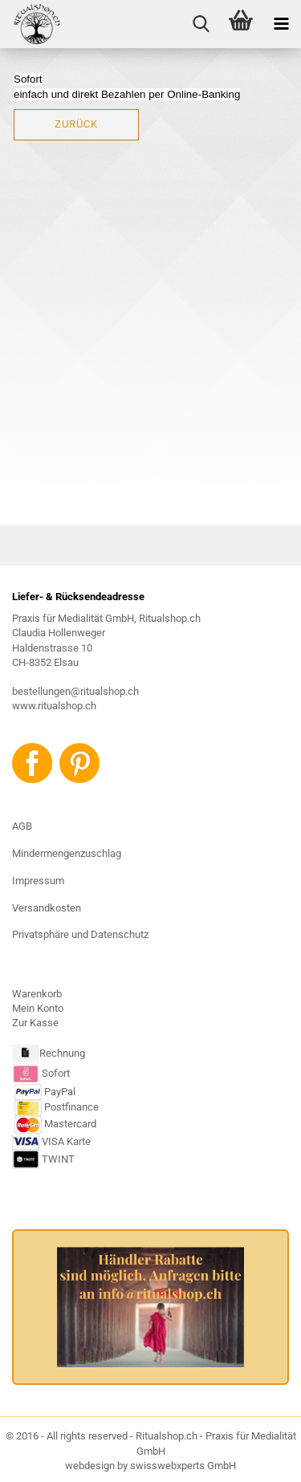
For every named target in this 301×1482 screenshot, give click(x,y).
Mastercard (70, 1125)
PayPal (44, 1092)
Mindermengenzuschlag (66, 853)
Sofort (56, 1073)
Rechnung (62, 1054)
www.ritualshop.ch (54, 706)
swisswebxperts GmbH (183, 1466)
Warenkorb (37, 994)
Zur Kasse (35, 1023)
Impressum (38, 881)
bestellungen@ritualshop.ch (75, 691)
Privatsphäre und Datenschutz (80, 934)
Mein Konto (37, 1008)
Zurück (76, 124)
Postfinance (71, 1108)
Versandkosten (46, 908)
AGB (22, 826)
